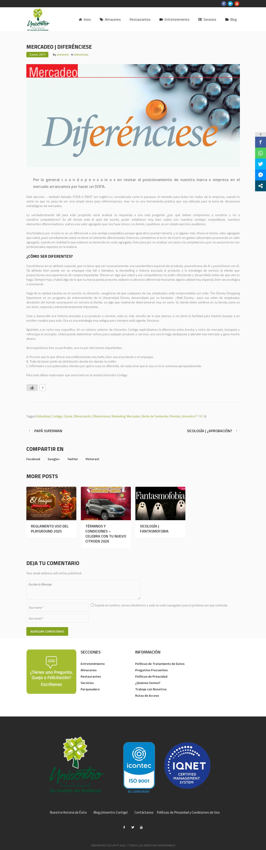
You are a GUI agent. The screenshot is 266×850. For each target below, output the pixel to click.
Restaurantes (91, 676)
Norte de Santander (155, 416)
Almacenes (89, 670)
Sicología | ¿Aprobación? (209, 431)
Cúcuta (68, 416)
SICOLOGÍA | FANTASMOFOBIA (154, 528)
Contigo (57, 416)
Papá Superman (48, 431)
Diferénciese (101, 416)
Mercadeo (133, 416)
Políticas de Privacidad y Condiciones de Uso (188, 812)
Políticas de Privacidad (151, 676)
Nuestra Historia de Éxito (68, 812)
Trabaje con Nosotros (151, 689)
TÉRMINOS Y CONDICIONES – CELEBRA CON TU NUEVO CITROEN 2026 (105, 533)
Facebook (33, 459)
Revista (175, 416)
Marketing (118, 416)
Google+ (54, 459)
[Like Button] (32, 387)
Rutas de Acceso (147, 695)
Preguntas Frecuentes (151, 670)
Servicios (87, 682)
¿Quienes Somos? (147, 682)
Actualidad (44, 416)
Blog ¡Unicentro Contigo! (111, 812)
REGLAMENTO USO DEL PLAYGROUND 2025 (50, 528)
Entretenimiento (93, 663)
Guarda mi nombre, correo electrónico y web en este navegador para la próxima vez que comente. (161, 605)
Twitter (72, 459)
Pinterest (92, 459)
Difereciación (82, 416)
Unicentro (188, 416)
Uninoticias (81, 54)
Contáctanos (144, 812)
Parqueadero (90, 689)
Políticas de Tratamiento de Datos (159, 663)
